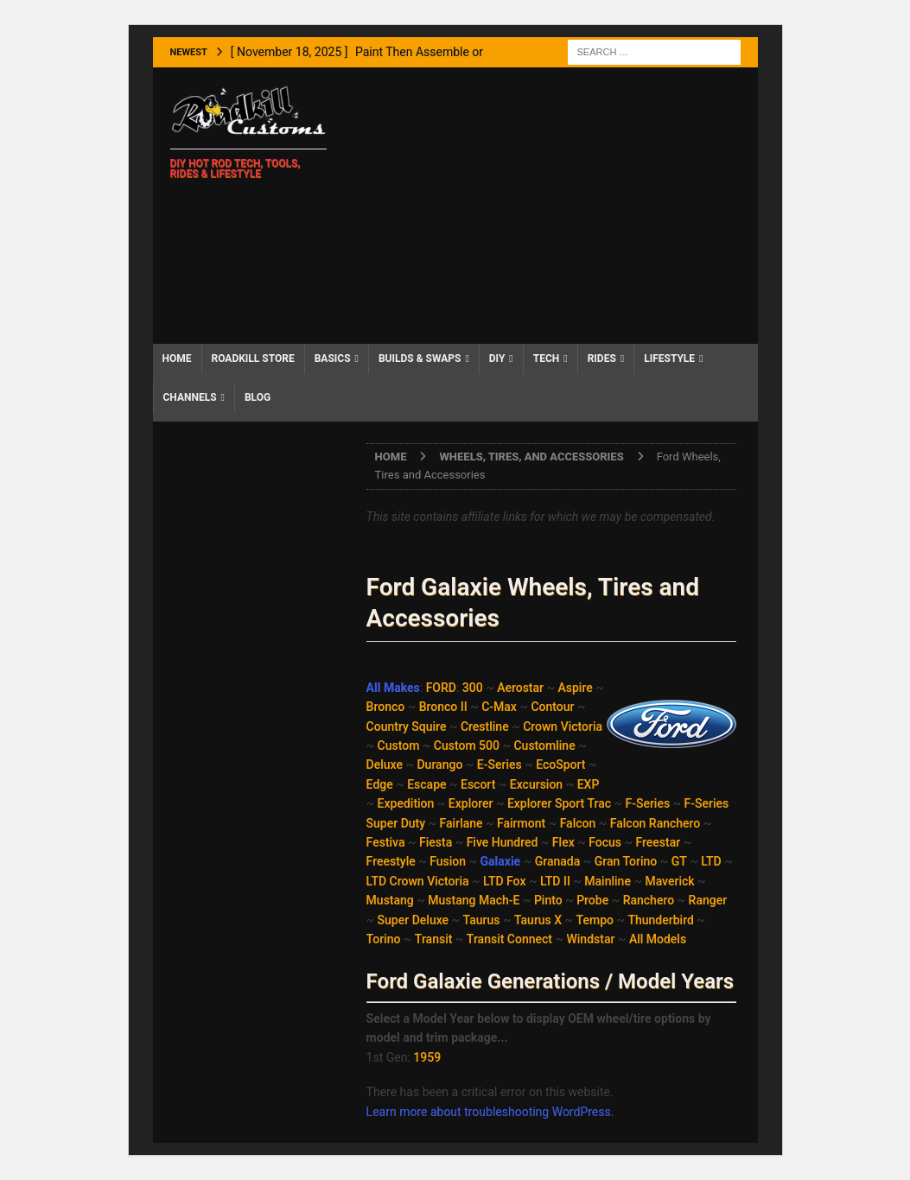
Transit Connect (509, 939)
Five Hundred (502, 842)
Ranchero (648, 900)
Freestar (657, 842)
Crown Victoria (562, 726)
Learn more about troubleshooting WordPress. (490, 1112)
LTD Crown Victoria (417, 881)
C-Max (499, 707)
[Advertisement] (550, 206)
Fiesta (435, 842)
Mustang (390, 900)
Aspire (575, 688)
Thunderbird (660, 920)
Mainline (607, 881)
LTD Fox (504, 881)
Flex (563, 842)
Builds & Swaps (420, 358)
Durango (439, 764)
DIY (497, 358)
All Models (657, 939)
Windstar (590, 939)
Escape (426, 784)
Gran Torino (626, 861)
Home (177, 358)
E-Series (499, 764)
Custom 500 (467, 745)
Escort (478, 784)
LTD (711, 861)
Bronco (385, 707)
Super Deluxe (413, 920)
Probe (592, 900)
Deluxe (384, 764)
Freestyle (391, 861)
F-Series (647, 803)
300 (472, 688)
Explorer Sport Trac (559, 803)
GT (679, 861)
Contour (552, 707)
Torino (383, 939)
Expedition (406, 803)
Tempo (595, 920)
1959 (427, 1057)
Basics (333, 358)
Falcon (578, 823)
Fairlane (461, 823)
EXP (588, 784)
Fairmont (521, 823)
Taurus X (538, 920)
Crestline (485, 726)
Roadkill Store (253, 358)
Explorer (471, 803)
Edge (379, 784)
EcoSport (560, 764)
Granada (558, 861)
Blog (257, 397)
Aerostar (520, 688)
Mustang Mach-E (473, 900)
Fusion (448, 861)
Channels (190, 397)
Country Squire (406, 726)
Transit (434, 939)
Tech (546, 358)
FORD (441, 688)
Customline (544, 745)
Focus (605, 842)
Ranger (708, 900)
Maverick (669, 881)
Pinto (548, 900)
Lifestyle (669, 358)
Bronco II (443, 707)
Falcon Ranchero (655, 823)
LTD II (555, 881)
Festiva (385, 842)
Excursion (536, 784)
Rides (602, 358)
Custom (399, 745)
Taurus (481, 920)
